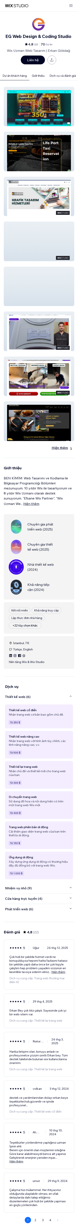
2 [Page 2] (35, 1220)
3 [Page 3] (43, 1220)
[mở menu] (70, 6)
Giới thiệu (38, 76)
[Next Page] (58, 1220)
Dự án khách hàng (14, 76)
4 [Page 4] (50, 1220)
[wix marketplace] (16, 5)
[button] (39, 106)
